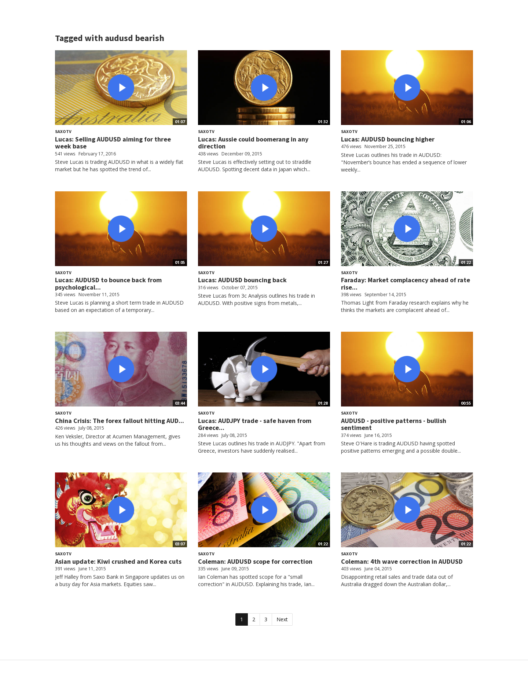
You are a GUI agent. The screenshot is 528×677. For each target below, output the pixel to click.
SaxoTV (63, 131)
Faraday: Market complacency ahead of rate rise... (405, 283)
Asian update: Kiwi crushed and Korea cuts (118, 561)
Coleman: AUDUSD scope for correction (255, 561)
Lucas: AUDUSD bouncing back (242, 280)
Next (282, 619)
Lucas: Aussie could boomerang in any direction (253, 143)
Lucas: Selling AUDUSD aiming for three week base (113, 143)
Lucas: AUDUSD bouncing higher (387, 139)
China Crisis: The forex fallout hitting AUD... (119, 420)
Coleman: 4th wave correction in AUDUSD (402, 561)
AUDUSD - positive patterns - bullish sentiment (393, 424)
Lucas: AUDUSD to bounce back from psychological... (108, 283)
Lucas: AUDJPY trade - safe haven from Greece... (254, 424)
